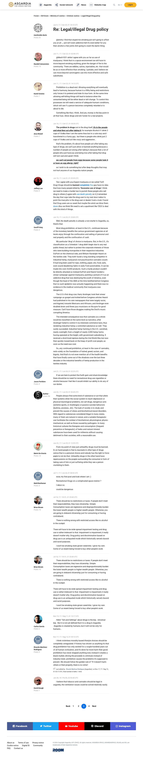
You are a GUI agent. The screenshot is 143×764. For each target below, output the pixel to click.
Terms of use (23, 743)
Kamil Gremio (39, 94)
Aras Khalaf (38, 134)
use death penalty (84, 194)
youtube (73, 726)
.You (86, 185)
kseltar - (46, 394)
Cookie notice (12, 745)
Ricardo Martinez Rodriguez (75, 669)
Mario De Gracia (40, 453)
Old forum (44, 16)
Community (38, 745)
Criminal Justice (73, 16)
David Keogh (39, 688)
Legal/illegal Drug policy (90, 16)
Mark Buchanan (40, 483)
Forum (36, 16)
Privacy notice (38, 743)
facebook (21, 726)
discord (98, 726)
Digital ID (26, 745)
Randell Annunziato (41, 64)
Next (94, 706)
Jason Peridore (40, 382)
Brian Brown (38, 507)
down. (55, 206)
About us (10, 743)
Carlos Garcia (39, 626)
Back (68, 706)
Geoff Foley (38, 227)
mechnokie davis (40, 35)
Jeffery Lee (38, 188)
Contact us (18, 748)
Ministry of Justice (57, 16)
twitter (47, 726)
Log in (130, 5)
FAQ (8, 748)
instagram (125, 726)
